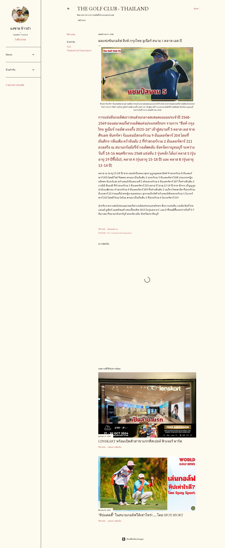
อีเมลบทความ (113, 229)
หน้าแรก (82, 20)
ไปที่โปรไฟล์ (20, 39)
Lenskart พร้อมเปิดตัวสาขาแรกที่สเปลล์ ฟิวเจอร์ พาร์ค (140, 441)
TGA (69, 47)
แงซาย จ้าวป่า (20, 28)
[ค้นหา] (196, 8)
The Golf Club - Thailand (113, 8)
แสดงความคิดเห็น (114, 447)
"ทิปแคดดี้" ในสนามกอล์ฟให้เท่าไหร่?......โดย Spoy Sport (140, 515)
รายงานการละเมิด (15, 85)
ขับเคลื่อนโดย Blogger (133, 539)
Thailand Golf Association (79, 50)
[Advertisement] (147, 340)
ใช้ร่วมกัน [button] (71, 34)
